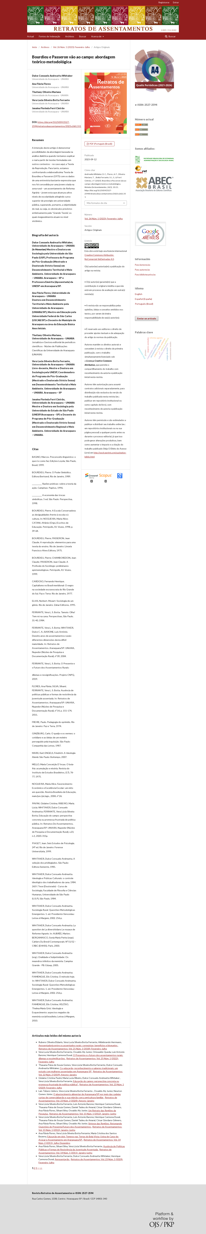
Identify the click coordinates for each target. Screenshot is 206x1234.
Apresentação (62, 1159)
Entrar (176, 2)
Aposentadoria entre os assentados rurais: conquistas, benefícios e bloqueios (78, 1045)
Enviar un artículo (146, 318)
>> (40, 1168)
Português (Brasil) (144, 303)
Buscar (82, 36)
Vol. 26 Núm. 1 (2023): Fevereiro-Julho (71, 47)
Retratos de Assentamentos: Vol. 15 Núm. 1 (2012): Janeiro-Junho (82, 1113)
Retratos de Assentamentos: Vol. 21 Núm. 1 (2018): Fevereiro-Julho (73, 1048)
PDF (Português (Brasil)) (100, 143)
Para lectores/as (142, 265)
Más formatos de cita (97, 203)
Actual (30, 36)
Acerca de (96, 36)
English (138, 294)
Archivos (69, 36)
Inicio (34, 47)
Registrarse (164, 2)
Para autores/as (142, 269)
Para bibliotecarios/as (145, 274)
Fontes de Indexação (49, 36)
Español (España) (143, 299)
